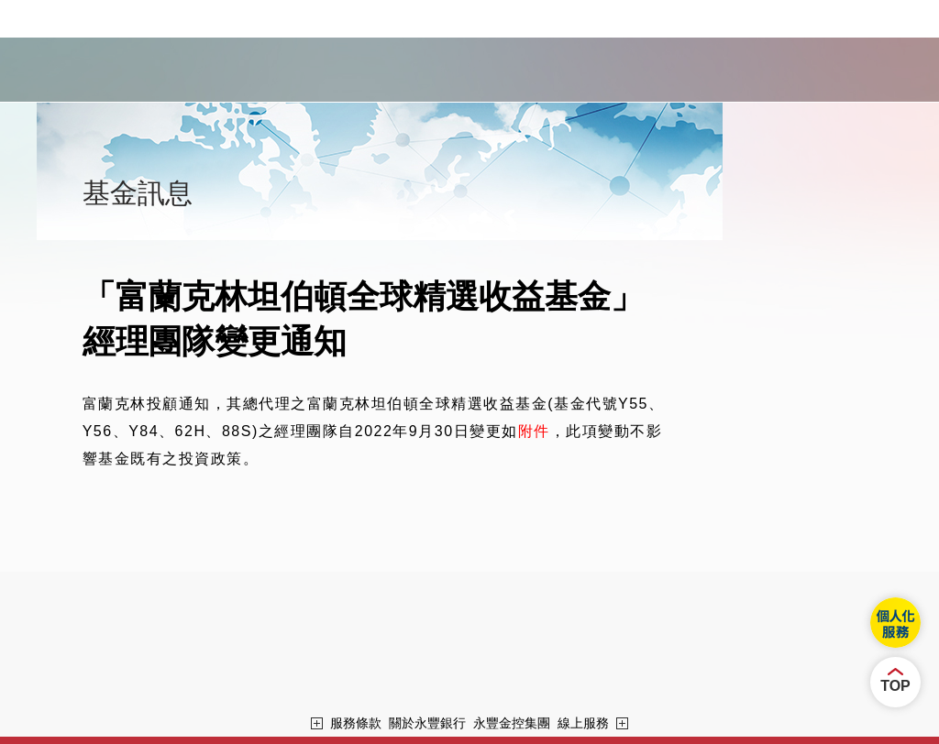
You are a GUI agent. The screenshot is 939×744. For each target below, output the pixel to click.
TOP (895, 686)
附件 (534, 431)
